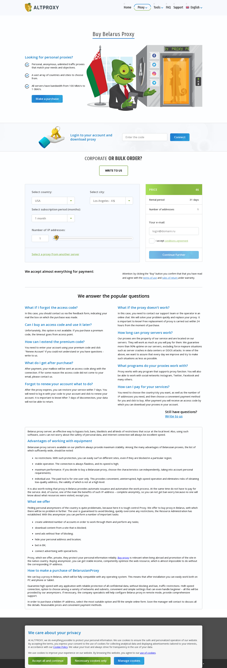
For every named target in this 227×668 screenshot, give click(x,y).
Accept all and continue (48, 661)
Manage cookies (129, 661)
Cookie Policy (60, 647)
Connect (180, 137)
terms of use (150, 277)
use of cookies (148, 652)
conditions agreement (176, 240)
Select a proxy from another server (55, 254)
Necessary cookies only (91, 661)
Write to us (113, 170)
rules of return (170, 277)
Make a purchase (47, 99)
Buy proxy (123, 557)
